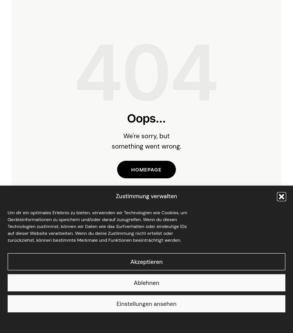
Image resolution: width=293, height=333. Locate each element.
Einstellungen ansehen (146, 304)
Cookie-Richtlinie (107, 322)
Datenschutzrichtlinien (153, 322)
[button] (281, 196)
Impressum (192, 322)
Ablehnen (146, 283)
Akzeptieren (146, 262)
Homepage (146, 169)
